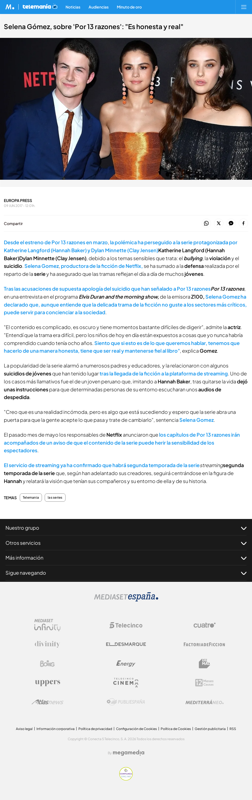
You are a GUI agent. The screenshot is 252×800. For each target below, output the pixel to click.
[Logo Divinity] (47, 644)
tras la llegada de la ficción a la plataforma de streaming (164, 373)
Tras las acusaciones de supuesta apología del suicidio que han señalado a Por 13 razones (107, 288)
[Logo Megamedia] (128, 753)
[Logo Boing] (47, 663)
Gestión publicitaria (210, 729)
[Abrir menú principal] (244, 7)
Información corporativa (55, 729)
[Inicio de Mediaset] (10, 7)
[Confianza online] (126, 779)
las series (55, 497)
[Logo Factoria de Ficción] (204, 644)
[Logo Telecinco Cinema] (125, 683)
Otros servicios (126, 543)
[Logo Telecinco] (125, 625)
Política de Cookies (176, 729)
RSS (233, 729)
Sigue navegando (126, 572)
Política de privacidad (95, 729)
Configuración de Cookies (136, 729)
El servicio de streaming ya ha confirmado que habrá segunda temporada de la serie (102, 465)
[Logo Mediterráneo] (204, 702)
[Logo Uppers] (47, 683)
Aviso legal (24, 729)
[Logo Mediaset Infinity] (47, 625)
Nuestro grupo (126, 527)
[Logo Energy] (125, 663)
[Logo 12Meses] (204, 682)
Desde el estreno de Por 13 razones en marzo (56, 242)
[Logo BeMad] (204, 663)
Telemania (31, 497)
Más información (126, 557)
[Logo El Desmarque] (126, 644)
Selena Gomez (41, 266)
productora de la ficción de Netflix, (102, 266)
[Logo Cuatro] (205, 625)
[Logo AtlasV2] (48, 701)
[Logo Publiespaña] (126, 702)
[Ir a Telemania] (40, 7)
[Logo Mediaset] (126, 600)
